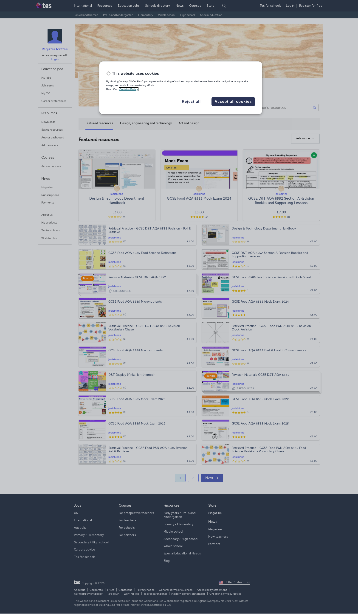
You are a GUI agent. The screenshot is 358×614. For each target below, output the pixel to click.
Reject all (191, 101)
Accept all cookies (233, 101)
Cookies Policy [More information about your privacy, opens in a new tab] (128, 89)
